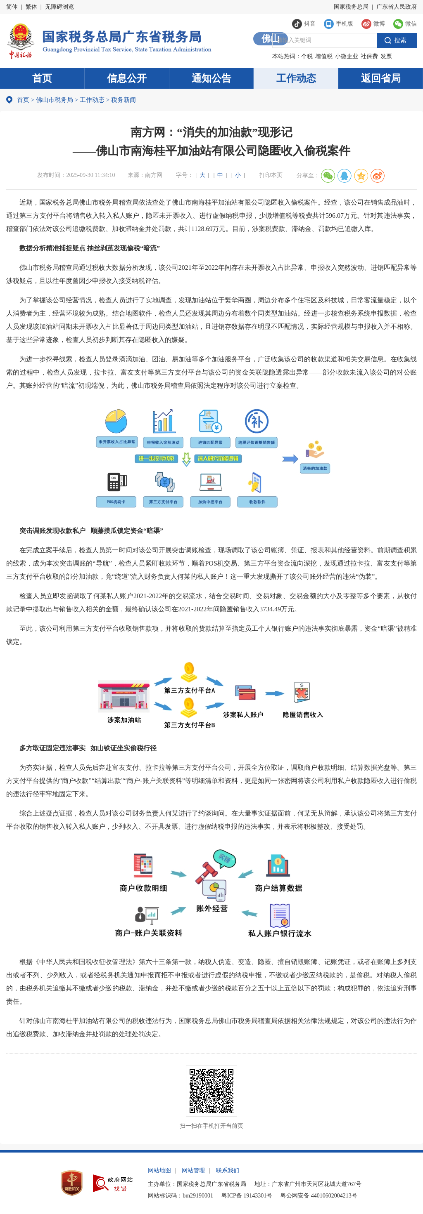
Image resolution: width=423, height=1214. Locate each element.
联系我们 (227, 1170)
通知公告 (211, 78)
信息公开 (127, 78)
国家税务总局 (351, 7)
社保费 (369, 56)
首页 (42, 78)
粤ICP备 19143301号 (246, 1196)
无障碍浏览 (59, 7)
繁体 (31, 7)
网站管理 (193, 1170)
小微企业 (346, 56)
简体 (12, 7)
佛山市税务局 (54, 100)
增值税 (324, 56)
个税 (307, 56)
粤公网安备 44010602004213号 (318, 1196)
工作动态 (296, 78)
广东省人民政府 (396, 7)
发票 (386, 56)
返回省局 (381, 78)
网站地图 (159, 1170)
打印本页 (271, 175)
